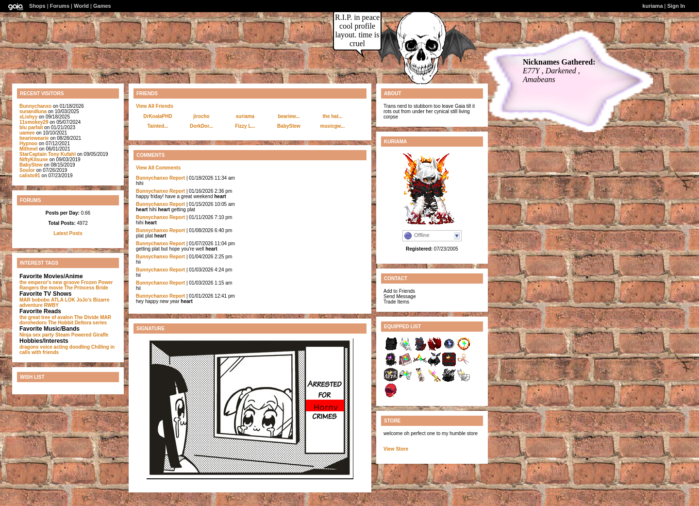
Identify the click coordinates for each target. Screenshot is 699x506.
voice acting (54, 347)
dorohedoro (33, 322)
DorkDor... (201, 126)
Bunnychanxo (35, 106)
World (81, 6)
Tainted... (157, 126)
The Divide (86, 317)
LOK (70, 300)
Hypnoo (28, 143)
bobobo (41, 300)
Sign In (676, 6)
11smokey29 (34, 122)
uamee (27, 132)
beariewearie (34, 138)
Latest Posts (67, 233)
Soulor (27, 170)
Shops (37, 6)
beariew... (289, 116)
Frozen (89, 282)
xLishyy (28, 116)
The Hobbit (60, 322)
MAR (25, 300)
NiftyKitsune (33, 159)
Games (102, 6)
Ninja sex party (36, 334)
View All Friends (154, 106)
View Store (395, 449)
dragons (28, 347)
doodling (79, 347)
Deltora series (91, 322)
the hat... (332, 116)
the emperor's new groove (49, 282)
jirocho (201, 116)
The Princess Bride (86, 287)
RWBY (51, 305)
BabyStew (31, 165)
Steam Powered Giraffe (81, 334)
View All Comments (158, 167)
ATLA (57, 300)
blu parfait (31, 127)
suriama (245, 116)
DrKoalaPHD (157, 116)
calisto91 (29, 175)
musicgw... (332, 126)
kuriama (652, 6)
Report (177, 178)
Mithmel (28, 149)
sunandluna (33, 111)
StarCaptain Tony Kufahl (47, 154)
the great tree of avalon (46, 317)
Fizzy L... (245, 126)
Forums (59, 6)
